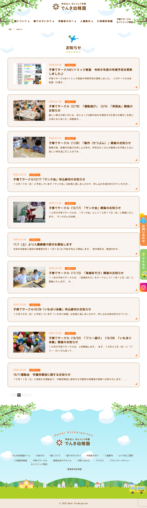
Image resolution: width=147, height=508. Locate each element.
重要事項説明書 (74, 469)
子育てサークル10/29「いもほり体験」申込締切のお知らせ (73, 309)
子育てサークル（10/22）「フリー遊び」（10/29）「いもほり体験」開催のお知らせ (73, 342)
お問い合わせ (84, 461)
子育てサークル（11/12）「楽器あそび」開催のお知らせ (73, 277)
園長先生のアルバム (62, 461)
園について (55, 456)
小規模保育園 (21, 461)
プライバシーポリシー (120, 461)
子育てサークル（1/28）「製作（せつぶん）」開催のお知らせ (73, 147)
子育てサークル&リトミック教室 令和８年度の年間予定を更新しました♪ (73, 74)
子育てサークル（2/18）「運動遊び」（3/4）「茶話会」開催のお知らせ (73, 110)
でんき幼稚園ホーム (21, 456)
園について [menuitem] (20, 21)
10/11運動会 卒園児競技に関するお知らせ (73, 375)
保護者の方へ (93, 456)
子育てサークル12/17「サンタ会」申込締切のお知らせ (73, 179)
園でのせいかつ (73, 456)
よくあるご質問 (126, 456)
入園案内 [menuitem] (85, 21)
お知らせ (40, 456)
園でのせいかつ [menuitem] (42, 21)
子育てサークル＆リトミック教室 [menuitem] (125, 20)
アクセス (100, 461)
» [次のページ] (30, 395)
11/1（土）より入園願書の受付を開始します (73, 244)
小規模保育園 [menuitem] (105, 21)
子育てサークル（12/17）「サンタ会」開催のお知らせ (73, 212)
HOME (10, 29)
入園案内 (109, 456)
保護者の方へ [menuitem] (66, 21)
